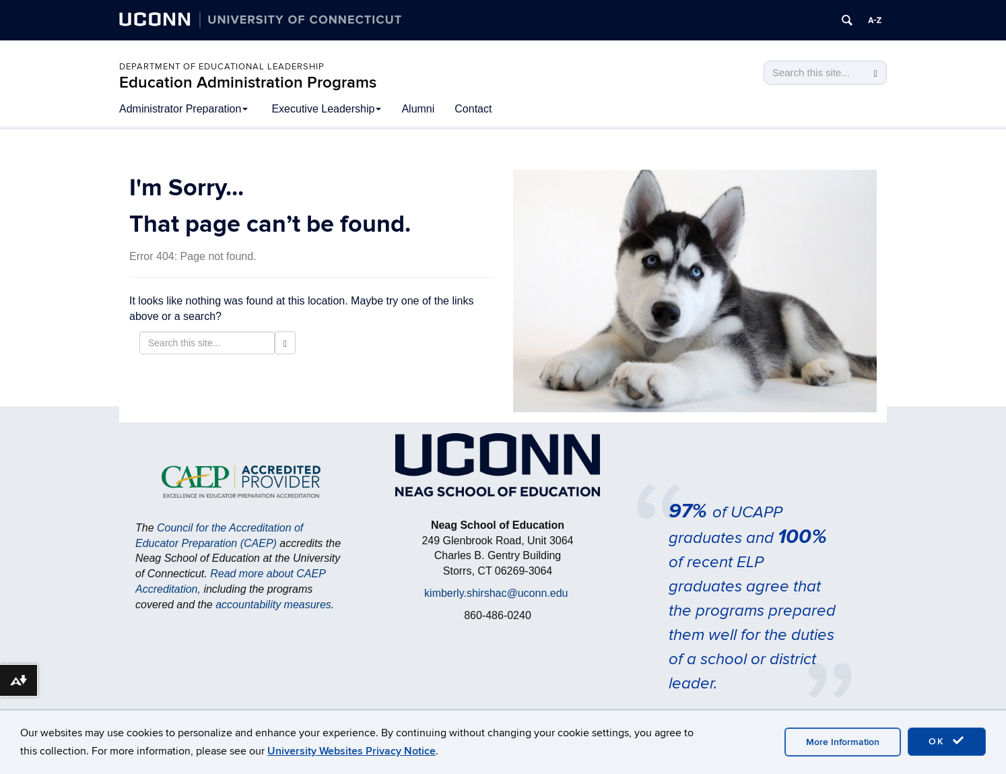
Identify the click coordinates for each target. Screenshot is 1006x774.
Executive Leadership (326, 109)
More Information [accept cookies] (842, 742)
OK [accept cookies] (947, 741)
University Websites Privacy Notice (351, 751)
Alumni (417, 109)
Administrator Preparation (183, 109)
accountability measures (273, 604)
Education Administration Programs (247, 82)
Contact (473, 109)
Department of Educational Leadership (222, 66)
